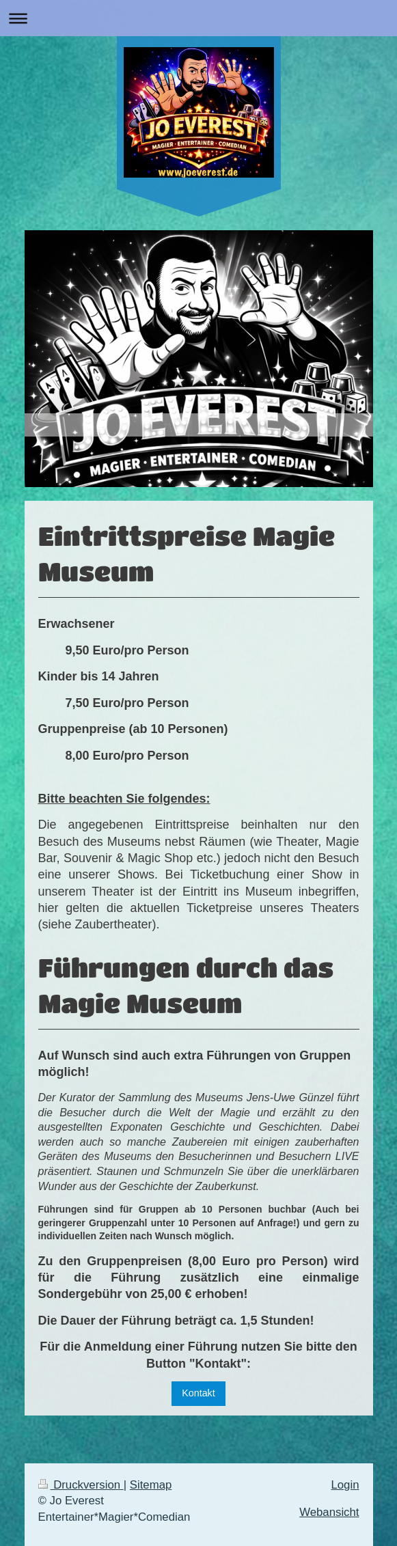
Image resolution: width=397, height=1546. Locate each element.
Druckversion (81, 1484)
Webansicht (329, 1512)
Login (345, 1484)
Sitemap (151, 1484)
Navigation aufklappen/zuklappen (198, 18)
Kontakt (198, 1393)
